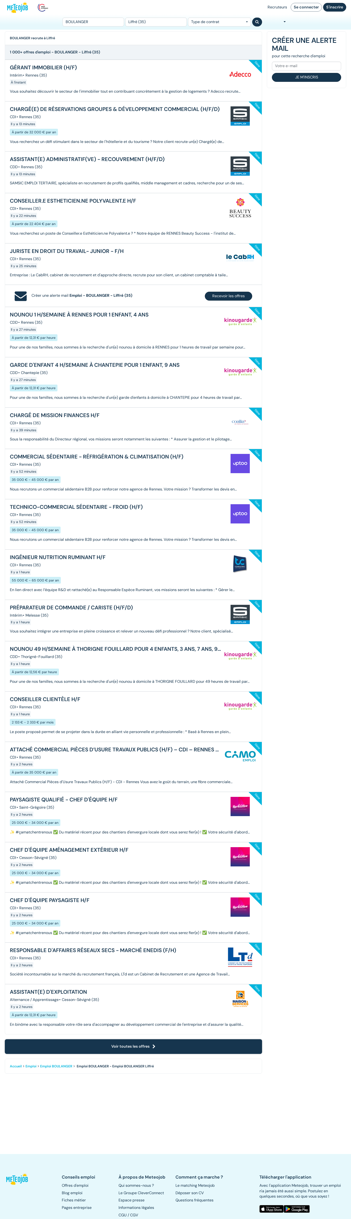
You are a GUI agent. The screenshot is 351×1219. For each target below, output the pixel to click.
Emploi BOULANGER (56, 1066)
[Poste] (93, 22)
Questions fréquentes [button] (194, 1200)
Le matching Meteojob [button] (195, 1185)
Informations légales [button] (136, 1207)
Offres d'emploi (75, 1185)
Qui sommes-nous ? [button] (136, 1185)
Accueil (16, 1066)
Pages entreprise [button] (77, 1207)
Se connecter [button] (306, 7)
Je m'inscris (306, 77)
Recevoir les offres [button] (228, 295)
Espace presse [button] (131, 1200)
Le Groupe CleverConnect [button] (141, 1192)
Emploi (31, 1066)
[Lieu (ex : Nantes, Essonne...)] (156, 22)
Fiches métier (74, 1200)
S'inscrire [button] (334, 7)
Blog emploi (72, 1192)
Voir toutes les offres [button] (133, 1046)
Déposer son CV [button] (190, 1192)
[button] (19, 1179)
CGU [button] (123, 1215)
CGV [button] (134, 1215)
